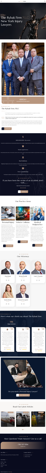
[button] (22, 429)
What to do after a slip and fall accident (37, 417)
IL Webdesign (10, 471)
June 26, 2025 (10, 412)
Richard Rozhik (23, 276)
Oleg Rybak (8, 276)
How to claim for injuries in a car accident (8, 417)
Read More (4, 419)
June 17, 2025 (26, 412)
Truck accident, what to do (22, 416)
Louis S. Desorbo (38, 276)
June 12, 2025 (41, 412)
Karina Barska (7, 299)
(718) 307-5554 (23, 444)
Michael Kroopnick (23, 299)
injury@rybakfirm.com (28, 454)
